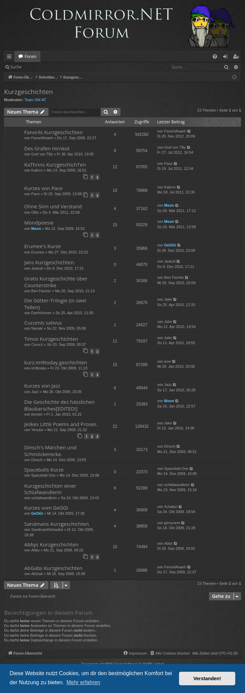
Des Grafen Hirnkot (47, 148)
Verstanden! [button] (207, 678)
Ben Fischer (41, 291)
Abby (35, 550)
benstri (36, 414)
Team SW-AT (35, 100)
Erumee (37, 252)
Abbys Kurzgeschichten (51, 544)
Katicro (37, 170)
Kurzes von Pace (43, 188)
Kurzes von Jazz (42, 385)
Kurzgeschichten (28, 91)
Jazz (35, 392)
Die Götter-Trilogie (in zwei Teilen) (55, 303)
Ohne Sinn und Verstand (53, 206)
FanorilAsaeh (42, 138)
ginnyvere (172, 523)
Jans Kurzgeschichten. (49, 262)
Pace (168, 163)
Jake (168, 299)
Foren (30, 56)
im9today (38, 368)
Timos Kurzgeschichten (51, 338)
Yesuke (37, 430)
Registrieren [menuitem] (237, 57)
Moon (169, 205)
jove (167, 361)
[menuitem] (215, 56)
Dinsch (37, 460)
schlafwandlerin (44, 498)
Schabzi (170, 507)
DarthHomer (41, 313)
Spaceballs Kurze (44, 469)
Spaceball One (43, 475)
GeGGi (170, 245)
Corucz (37, 344)
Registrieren (71, 67)
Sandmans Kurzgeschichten (56, 523)
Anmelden (40, 67)
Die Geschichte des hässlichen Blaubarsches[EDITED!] (59, 405)
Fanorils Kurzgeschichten (53, 132)
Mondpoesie (39, 222)
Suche (16, 67)
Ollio (35, 212)
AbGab (37, 574)
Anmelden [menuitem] (227, 57)
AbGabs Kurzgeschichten (53, 568)
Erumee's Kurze (42, 246)
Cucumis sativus (43, 322)
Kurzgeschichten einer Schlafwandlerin (50, 488)
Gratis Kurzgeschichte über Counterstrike (56, 281)
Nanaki (37, 328)
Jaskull (37, 268)
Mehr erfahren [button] (83, 682)
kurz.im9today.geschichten (55, 362)
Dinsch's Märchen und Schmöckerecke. (50, 450)
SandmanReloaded (47, 530)
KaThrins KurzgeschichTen (55, 164)
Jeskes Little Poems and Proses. (61, 424)
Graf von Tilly (42, 154)
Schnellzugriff (10, 57)
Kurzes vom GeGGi (46, 507)
